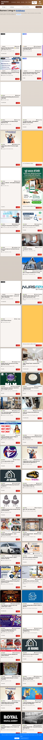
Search (39, 7)
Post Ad (34, 3)
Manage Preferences (24, 738)
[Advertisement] (21, 24)
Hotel (26, 2)
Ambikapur (20, 11)
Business (18, 2)
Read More (19, 14)
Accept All (17, 738)
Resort (29, 2)
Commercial (13, 2)
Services (22, 2)
